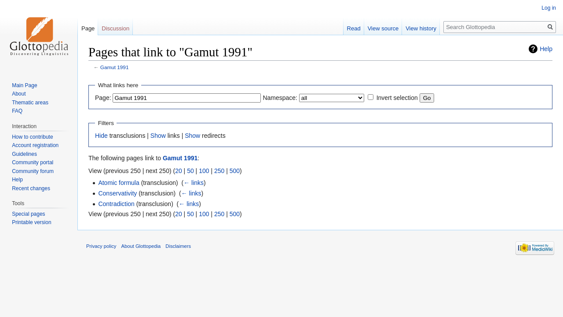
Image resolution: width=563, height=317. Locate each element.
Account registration (35, 145)
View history (421, 28)
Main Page (24, 85)
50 (190, 170)
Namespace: (280, 97)
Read (354, 28)
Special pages (28, 214)
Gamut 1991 (114, 67)
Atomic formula (118, 182)
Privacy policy (101, 246)
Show (158, 135)
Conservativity (117, 193)
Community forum (33, 171)
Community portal (32, 162)
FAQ (17, 111)
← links (193, 182)
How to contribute (32, 137)
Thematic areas (30, 103)
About (19, 94)
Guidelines (24, 154)
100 (204, 170)
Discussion (115, 28)
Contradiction (116, 203)
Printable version (31, 222)
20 (178, 170)
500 (235, 170)
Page (88, 28)
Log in (548, 8)
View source (383, 28)
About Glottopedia (141, 246)
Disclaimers (178, 246)
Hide (101, 135)
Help (546, 48)
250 (219, 170)
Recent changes (31, 188)
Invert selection (397, 97)
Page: (103, 97)
